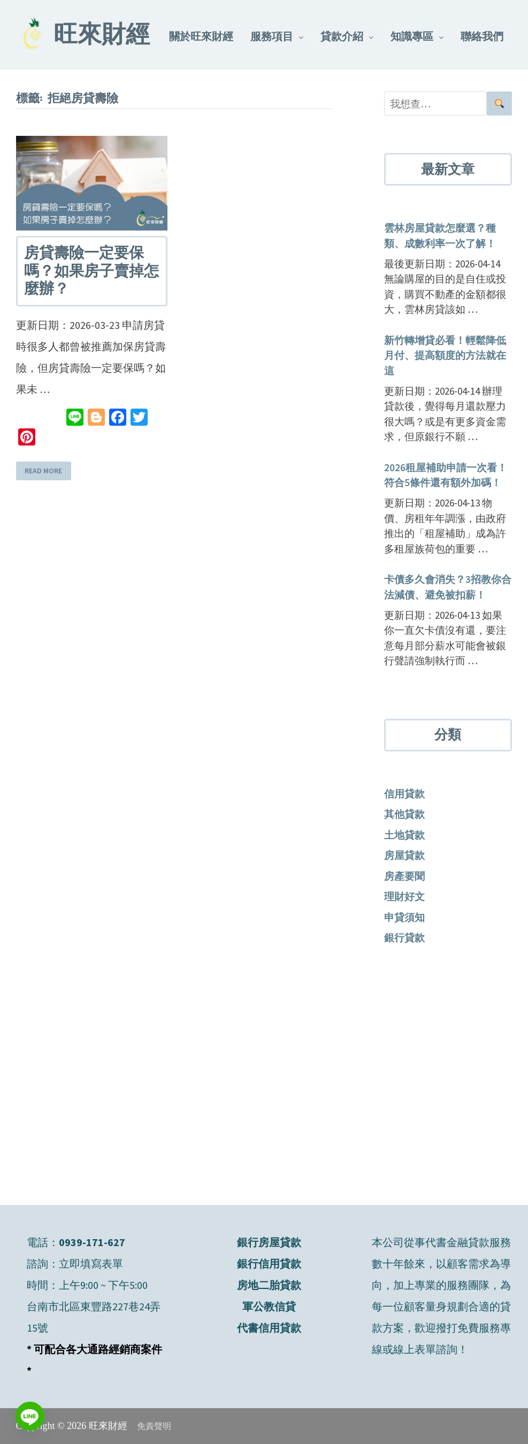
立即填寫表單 (91, 1263)
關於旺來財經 (201, 36)
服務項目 (271, 36)
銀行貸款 (404, 937)
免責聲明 (154, 1426)
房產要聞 (404, 876)
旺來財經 (101, 36)
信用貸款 (404, 793)
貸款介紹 (341, 36)
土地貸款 (404, 834)
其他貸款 (404, 814)
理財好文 (404, 896)
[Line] (30, 1416)
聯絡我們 (482, 36)
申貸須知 (404, 917)
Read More (43, 471)
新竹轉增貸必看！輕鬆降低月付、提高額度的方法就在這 (445, 355)
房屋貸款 (404, 855)
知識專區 (412, 36)
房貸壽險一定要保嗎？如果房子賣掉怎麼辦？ (91, 270)
